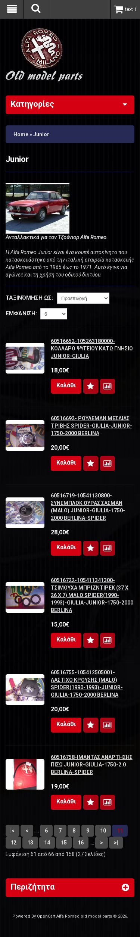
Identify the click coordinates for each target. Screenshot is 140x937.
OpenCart (46, 916)
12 (13, 843)
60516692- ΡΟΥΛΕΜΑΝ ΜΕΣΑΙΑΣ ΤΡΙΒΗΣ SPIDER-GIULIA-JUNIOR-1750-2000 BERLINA (91, 425)
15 (64, 843)
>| (116, 843)
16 (81, 843)
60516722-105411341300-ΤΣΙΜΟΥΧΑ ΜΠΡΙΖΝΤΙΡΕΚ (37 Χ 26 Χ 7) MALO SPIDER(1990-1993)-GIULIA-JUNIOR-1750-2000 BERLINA (92, 595)
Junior (41, 134)
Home (20, 134)
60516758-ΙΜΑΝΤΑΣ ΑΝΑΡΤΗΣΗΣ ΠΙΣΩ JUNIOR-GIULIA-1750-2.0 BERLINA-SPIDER (92, 764)
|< (12, 831)
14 (47, 843)
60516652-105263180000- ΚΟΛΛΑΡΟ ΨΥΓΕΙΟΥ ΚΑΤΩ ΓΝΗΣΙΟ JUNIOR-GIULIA (92, 348)
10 (103, 831)
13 (30, 843)
